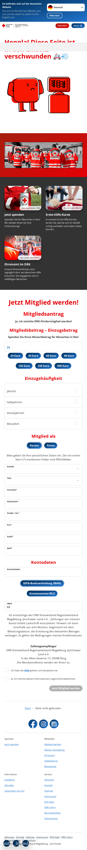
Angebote (9, 779)
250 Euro (43, 366)
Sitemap (48, 790)
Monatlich (13, 424)
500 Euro (63, 366)
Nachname (12, 502)
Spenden (61, 25)
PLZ (9, 525)
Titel (9, 478)
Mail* (9, 548)
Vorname (12, 490)
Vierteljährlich (15, 413)
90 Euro (69, 356)
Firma (51, 446)
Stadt (10, 537)
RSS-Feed (49, 802)
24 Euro (15, 356)
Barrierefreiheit (52, 812)
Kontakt (48, 785)
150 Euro (24, 366)
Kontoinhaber (13, 570)
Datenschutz (51, 818)
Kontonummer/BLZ (42, 594)
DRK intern (50, 807)
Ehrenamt (49, 755)
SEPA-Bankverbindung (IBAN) (42, 584)
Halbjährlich (14, 402)
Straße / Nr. (13, 513)
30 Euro (33, 356)
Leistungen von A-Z (14, 790)
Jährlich (11, 391)
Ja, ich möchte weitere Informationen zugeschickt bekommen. (40, 679)
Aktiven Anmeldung (54, 750)
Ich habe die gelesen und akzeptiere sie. (31, 671)
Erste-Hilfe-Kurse (58, 215)
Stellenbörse (51, 760)
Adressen (49, 779)
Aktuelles (9, 785)
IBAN (9, 604)
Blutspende (50, 766)
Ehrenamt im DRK (17, 264)
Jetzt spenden (14, 215)
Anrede (10, 467)
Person (34, 446)
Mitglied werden (52, 744)
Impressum (50, 796)
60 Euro (51, 356)
